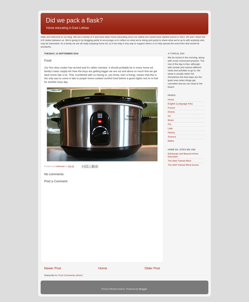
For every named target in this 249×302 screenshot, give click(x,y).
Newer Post (52, 268)
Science (172, 136)
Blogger (143, 289)
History (171, 132)
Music (171, 120)
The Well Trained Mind (179, 160)
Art (169, 116)
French (171, 108)
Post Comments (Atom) (70, 275)
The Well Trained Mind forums (183, 165)
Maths (171, 141)
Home (102, 268)
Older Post (152, 268)
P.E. (170, 124)
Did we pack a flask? (74, 20)
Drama (171, 112)
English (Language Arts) (180, 103)
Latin (170, 128)
